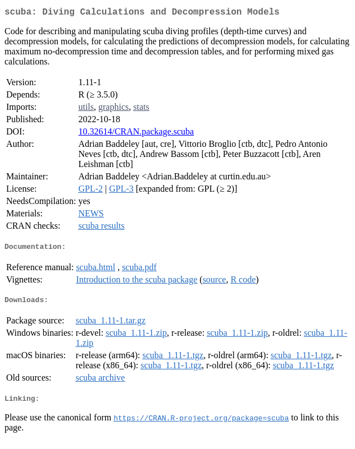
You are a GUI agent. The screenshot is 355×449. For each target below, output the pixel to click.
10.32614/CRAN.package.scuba (136, 133)
